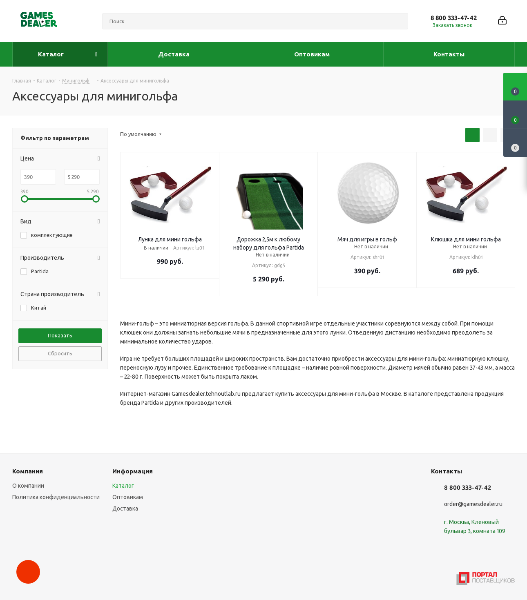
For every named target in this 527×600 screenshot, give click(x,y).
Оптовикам (127, 497)
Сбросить (60, 353)
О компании (28, 485)
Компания (27, 471)
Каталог (123, 485)
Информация (132, 471)
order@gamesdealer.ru (473, 504)
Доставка (125, 508)
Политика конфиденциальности (56, 497)
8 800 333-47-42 (454, 17)
